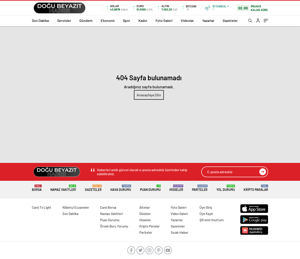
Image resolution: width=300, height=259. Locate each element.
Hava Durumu (120, 188)
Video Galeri (179, 214)
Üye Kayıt (206, 214)
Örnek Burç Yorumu (114, 226)
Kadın (142, 20)
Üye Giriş (205, 207)
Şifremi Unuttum (211, 220)
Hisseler (176, 188)
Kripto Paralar (256, 188)
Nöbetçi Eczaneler (75, 207)
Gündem (85, 20)
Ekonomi (108, 20)
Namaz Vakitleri (63, 188)
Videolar (187, 20)
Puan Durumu (150, 188)
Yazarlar (208, 20)
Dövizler (145, 214)
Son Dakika (40, 20)
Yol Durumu (225, 188)
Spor (126, 20)
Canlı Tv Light (41, 207)
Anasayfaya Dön (149, 95)
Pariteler (200, 188)
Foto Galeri (164, 20)
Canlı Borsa (108, 207)
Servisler (64, 20)
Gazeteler (230, 20)
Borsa (37, 188)
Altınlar (144, 207)
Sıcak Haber (179, 232)
